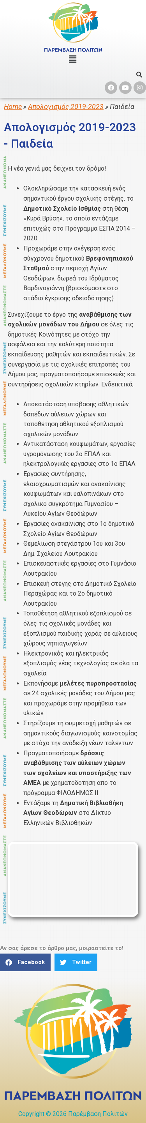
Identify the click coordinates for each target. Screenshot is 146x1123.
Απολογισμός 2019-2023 (66, 106)
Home (13, 106)
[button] (25, 962)
